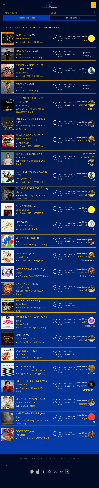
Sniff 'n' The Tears (24, 225)
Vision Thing (25, 342)
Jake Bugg (20, 192)
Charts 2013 (25, 76)
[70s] (40, 182)
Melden (70, 38)
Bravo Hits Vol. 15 (28, 438)
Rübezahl (82, 140)
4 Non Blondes (23, 38)
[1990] (35, 342)
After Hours (25, 57)
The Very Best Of (28, 276)
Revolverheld (22, 72)
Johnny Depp (31, 402)
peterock (83, 105)
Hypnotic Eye (26, 373)
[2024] (19, 198)
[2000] (41, 290)
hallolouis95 (81, 369)
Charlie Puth (22, 384)
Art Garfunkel (38, 125)
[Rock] (25, 198)
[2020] (28, 229)
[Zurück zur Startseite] (49, 5)
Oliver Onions (22, 209)
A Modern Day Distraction (32, 195)
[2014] (38, 244)
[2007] (37, 327)
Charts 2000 (25, 357)
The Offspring (22, 287)
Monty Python (22, 142)
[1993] (35, 42)
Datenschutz (51, 459)
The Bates (20, 434)
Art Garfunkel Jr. (23, 125)
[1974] (35, 182)
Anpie (84, 418)
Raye (18, 417)
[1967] (39, 276)
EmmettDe (82, 125)
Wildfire (23, 90)
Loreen (19, 87)
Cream (19, 272)
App (93, 5)
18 (21, 405)
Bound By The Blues (29, 307)
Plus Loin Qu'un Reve (30, 160)
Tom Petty (21, 370)
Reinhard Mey (22, 105)
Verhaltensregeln (70, 459)
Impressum (37, 459)
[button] (4, 5)
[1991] (35, 146)
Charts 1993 (25, 42)
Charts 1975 (25, 213)
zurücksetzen (73, 18)
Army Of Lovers (23, 257)
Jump (22, 229)
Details (70, 36)
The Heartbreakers (36, 370)
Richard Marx (22, 54)
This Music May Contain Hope (34, 420)
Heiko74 (83, 272)
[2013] (35, 76)
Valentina (20, 157)
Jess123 (83, 322)
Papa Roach (21, 354)
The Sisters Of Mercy (25, 338)
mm (85, 72)
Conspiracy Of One (29, 290)
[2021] (19, 129)
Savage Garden (23, 324)
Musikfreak (82, 225)
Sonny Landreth (23, 304)
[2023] (24, 112)
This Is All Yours (27, 244)
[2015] (42, 307)
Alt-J (17, 241)
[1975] (35, 213)
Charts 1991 (25, 146)
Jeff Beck (20, 402)
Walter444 (82, 385)
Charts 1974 (25, 182)
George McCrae (23, 178)
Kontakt (24, 459)
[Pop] (40, 42)
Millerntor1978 (88, 157)
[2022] (25, 405)
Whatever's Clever (28, 388)
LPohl (84, 40)
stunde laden (26, 18)
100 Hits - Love (27, 327)
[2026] (34, 57)
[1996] (40, 438)
